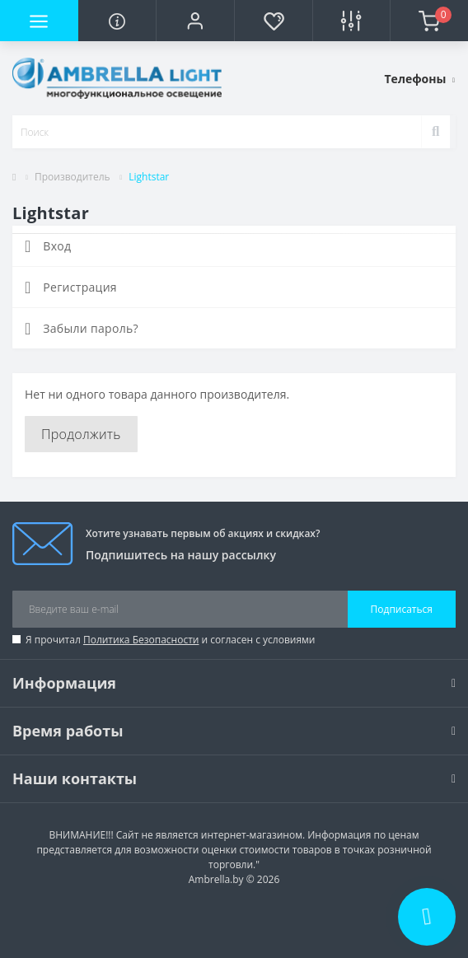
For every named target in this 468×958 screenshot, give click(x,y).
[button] (195, 20)
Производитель (72, 177)
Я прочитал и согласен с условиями (170, 640)
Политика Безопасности (141, 640)
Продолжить (81, 434)
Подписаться (402, 609)
